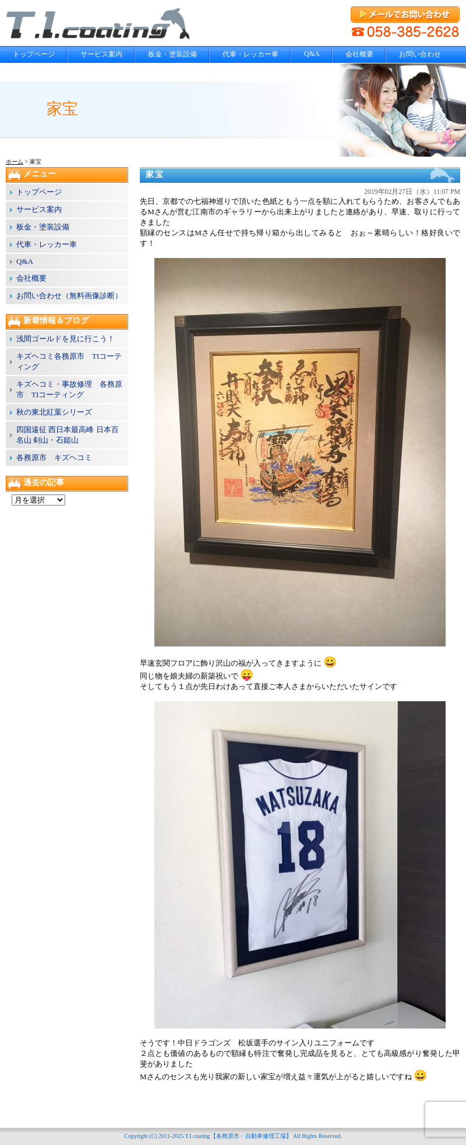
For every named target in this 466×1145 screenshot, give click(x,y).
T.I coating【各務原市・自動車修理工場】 (238, 1136)
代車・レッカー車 (250, 54)
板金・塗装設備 (172, 54)
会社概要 (359, 54)
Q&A (312, 54)
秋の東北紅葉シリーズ (54, 412)
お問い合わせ (420, 54)
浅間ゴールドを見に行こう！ (65, 338)
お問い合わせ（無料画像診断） (69, 295)
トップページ (34, 54)
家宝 (155, 174)
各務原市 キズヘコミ (54, 457)
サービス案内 (101, 54)
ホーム (14, 161)
